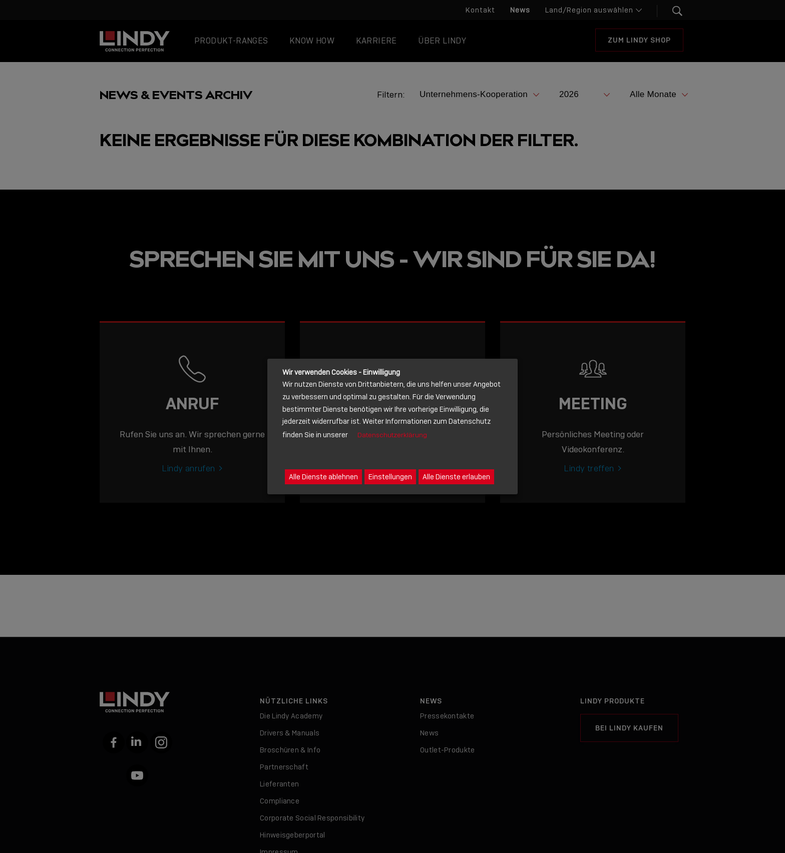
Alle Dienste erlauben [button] (456, 476)
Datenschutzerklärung (392, 435)
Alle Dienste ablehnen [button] (323, 476)
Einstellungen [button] (390, 476)
